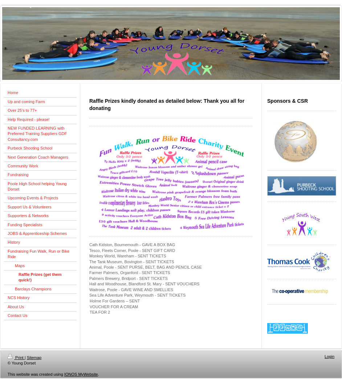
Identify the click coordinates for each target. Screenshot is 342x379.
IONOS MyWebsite (81, 374)
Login (329, 356)
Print (16, 357)
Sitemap (34, 357)
